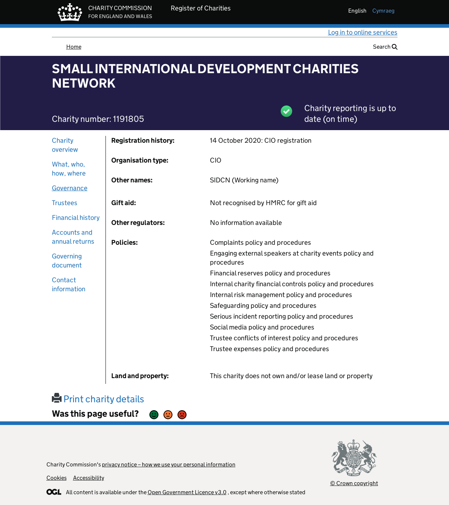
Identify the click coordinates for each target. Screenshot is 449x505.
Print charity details (98, 399)
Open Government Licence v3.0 (187, 492)
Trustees (64, 203)
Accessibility (88, 477)
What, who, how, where (69, 168)
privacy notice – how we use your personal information (168, 464)
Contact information (68, 284)
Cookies (56, 477)
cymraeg (383, 10)
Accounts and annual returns (73, 236)
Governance (69, 188)
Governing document (67, 260)
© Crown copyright (354, 483)
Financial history (76, 217)
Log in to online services (363, 32)
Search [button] (385, 46)
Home (73, 46)
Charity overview (65, 145)
